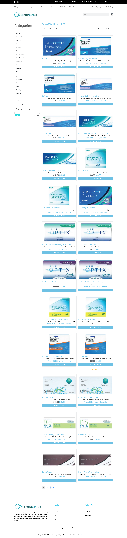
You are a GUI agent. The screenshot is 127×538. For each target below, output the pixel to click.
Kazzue (18, 65)
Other (53, 6)
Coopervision (20, 54)
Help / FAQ (58, 524)
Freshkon (19, 61)
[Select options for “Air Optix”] (59, 67)
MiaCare (18, 68)
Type (33, 6)
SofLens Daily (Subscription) (89, 96)
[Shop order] (49, 28)
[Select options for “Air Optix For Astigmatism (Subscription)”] (59, 252)
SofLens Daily (47, 133)
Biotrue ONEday (84, 435)
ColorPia (18, 47)
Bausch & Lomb (21, 37)
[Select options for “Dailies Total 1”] (59, 480)
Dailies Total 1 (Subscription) (89, 472)
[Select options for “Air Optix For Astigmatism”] (95, 252)
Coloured (19, 79)
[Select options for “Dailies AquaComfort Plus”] (59, 178)
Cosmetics (19, 83)
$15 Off (62, 7)
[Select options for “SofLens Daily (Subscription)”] (95, 104)
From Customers (74, 7)
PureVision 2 (83, 170)
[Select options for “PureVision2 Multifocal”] (95, 327)
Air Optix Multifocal (49, 282)
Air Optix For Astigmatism (87, 245)
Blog (56, 516)
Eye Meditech (20, 58)
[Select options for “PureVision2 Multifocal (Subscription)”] (59, 327)
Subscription (20, 97)
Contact (85, 7)
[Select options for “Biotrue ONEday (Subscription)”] (59, 443)
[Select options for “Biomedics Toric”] (59, 405)
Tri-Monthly (19, 104)
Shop (16, 7)
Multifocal (19, 93)
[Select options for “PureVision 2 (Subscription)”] (59, 216)
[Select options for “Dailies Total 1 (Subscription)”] (95, 480)
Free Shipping (96, 7)
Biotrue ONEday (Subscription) (53, 435)
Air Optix (45, 59)
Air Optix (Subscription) (87, 208)
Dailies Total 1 (47, 472)
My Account (58, 2)
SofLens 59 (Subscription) (88, 59)
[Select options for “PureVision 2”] (95, 178)
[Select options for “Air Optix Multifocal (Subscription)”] (95, 290)
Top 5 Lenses (43, 6)
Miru (17, 72)
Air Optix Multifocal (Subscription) (90, 282)
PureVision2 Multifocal (86, 319)
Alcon (18, 33)
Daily (17, 86)
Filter (17, 115)
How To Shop (108, 7)
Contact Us (58, 520)
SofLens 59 (46, 96)
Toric (17, 100)
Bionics (18, 40)
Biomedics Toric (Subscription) (89, 397)
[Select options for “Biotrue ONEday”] (95, 443)
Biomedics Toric (48, 397)
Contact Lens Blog (89, 2)
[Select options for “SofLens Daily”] (59, 141)
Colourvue (19, 51)
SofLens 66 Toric (84, 356)
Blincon (18, 44)
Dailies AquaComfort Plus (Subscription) (93, 133)
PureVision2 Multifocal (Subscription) (55, 319)
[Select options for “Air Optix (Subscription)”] (95, 216)
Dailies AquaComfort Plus (51, 170)
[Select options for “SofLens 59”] (59, 104)
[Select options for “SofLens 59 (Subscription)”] (95, 67)
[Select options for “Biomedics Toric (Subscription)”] (95, 405)
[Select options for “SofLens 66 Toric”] (95, 364)
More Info (104, 2)
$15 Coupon (74, 2)
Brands (24, 6)
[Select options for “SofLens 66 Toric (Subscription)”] (59, 364)
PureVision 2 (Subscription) (52, 208)
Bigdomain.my (85, 535)
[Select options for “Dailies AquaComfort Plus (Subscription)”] (95, 141)
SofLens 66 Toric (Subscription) (53, 356)
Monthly (18, 90)
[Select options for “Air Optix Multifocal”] (59, 290)
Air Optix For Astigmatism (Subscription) (57, 245)
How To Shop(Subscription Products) (65, 528)
